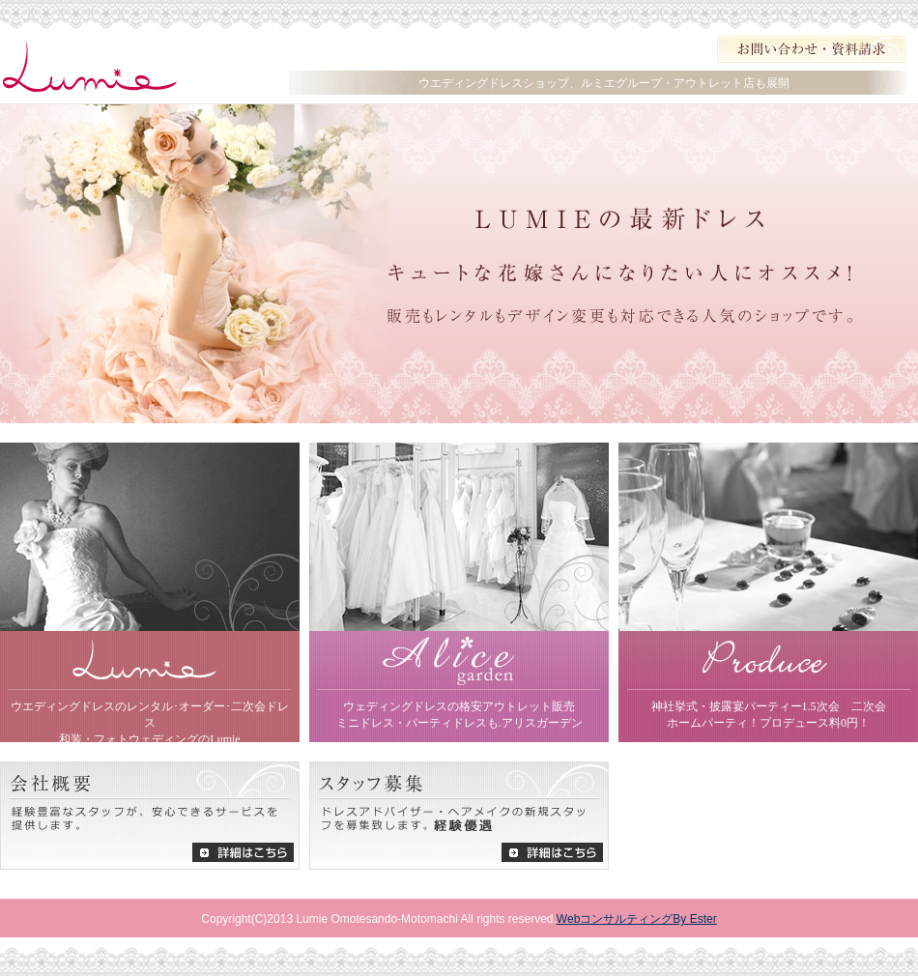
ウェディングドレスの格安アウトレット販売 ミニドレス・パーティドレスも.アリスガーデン (459, 715)
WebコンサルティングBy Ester (637, 919)
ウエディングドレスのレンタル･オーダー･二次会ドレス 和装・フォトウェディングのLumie (150, 721)
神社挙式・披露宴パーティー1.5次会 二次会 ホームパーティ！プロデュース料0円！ (768, 715)
